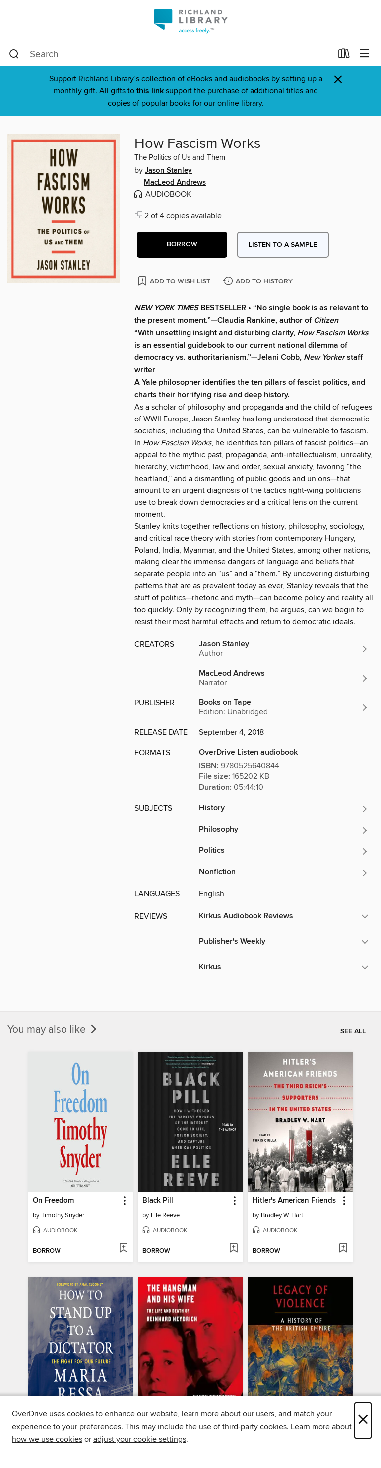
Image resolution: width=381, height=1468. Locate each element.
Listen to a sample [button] (283, 244)
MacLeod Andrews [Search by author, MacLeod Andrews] (175, 182)
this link (150, 91)
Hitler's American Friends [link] (294, 1200)
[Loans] (344, 56)
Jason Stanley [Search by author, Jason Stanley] (168, 170)
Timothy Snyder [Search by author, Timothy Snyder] (62, 1215)
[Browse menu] (364, 54)
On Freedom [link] (53, 1200)
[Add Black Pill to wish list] (233, 1248)
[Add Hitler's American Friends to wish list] (343, 1248)
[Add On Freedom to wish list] (123, 1248)
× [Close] (363, 1420)
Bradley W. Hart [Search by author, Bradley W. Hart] (282, 1215)
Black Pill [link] (157, 1200)
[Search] (14, 54)
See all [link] (353, 1031)
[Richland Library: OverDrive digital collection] (190, 21)
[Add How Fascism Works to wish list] (175, 281)
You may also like (53, 1029)
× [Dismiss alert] (338, 79)
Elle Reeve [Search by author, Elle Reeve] (165, 1215)
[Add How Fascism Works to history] (259, 282)
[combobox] (170, 54)
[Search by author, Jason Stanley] (284, 648)
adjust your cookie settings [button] (139, 1439)
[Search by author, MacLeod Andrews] (284, 678)
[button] (182, 245)
